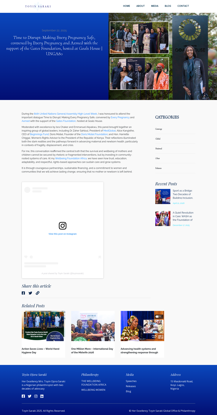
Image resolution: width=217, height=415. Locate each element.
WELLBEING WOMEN (93, 389)
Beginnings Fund (39, 134)
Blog (168, 6)
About (140, 6)
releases (158, 168)
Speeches (131, 381)
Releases (131, 386)
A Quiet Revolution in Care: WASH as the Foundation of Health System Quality (183, 220)
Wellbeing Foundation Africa (71, 158)
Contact (183, 6)
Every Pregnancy (120, 117)
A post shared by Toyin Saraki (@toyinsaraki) (63, 273)
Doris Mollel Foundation (94, 134)
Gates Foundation (66, 121)
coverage (158, 129)
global (157, 139)
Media (154, 6)
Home (126, 6)
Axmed (26, 121)
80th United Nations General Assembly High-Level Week (65, 113)
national (158, 148)
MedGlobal (109, 130)
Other (157, 158)
